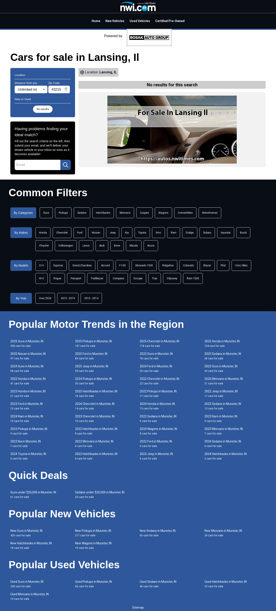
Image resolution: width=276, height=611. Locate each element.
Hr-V (41, 278)
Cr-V (41, 265)
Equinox (58, 265)
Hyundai (226, 232)
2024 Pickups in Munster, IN (93, 381)
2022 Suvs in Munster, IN (156, 356)
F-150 (122, 265)
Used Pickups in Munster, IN (93, 584)
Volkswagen (65, 245)
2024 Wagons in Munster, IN (158, 431)
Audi (102, 245)
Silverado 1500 (144, 265)
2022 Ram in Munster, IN (220, 419)
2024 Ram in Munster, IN (26, 419)
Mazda (134, 245)
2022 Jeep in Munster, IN (221, 394)
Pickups (63, 212)
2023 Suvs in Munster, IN (220, 369)
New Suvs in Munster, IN (26, 533)
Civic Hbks (241, 265)
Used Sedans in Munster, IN (158, 584)
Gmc (158, 232)
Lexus (86, 245)
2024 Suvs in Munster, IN (26, 369)
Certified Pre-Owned (170, 21)
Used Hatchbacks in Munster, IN (225, 584)
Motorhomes (210, 212)
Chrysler (44, 245)
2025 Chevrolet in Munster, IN (159, 343)
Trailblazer (97, 278)
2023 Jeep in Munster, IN (156, 456)
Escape (138, 278)
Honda (43, 232)
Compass (118, 278)
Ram (173, 232)
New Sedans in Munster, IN (158, 533)
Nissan (96, 232)
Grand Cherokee (82, 265)
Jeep (113, 232)
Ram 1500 (193, 278)
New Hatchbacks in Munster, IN (31, 545)
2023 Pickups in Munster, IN (28, 431)
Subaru (207, 232)
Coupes (144, 212)
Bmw (117, 245)
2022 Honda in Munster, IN (27, 381)
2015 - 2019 (68, 298)
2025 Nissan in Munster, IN (28, 356)
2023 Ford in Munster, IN (26, 406)
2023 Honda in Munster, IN (27, 394)
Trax (154, 278)
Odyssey (172, 278)
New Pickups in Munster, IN (93, 533)
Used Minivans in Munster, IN (29, 596)
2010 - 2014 (91, 298)
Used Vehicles (140, 21)
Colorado (188, 265)
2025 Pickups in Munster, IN (93, 343)
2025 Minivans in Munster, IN (223, 381)
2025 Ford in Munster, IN (91, 356)
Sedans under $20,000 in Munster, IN (99, 495)
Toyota (142, 232)
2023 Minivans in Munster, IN (223, 431)
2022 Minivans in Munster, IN (94, 444)
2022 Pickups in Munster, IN (158, 394)
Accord (105, 265)
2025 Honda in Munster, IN (222, 343)
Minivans (125, 212)
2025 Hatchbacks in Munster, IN (96, 394)
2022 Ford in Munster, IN (156, 444)
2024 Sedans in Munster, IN (222, 444)
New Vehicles (114, 21)
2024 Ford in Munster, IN (156, 369)
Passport (76, 278)
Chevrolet (62, 232)
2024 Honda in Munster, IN (157, 406)
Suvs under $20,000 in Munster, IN (33, 495)
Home (96, 21)
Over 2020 (45, 298)
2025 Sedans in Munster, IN (222, 356)
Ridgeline (168, 265)
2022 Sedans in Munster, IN (158, 419)
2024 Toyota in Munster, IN (28, 456)
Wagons (163, 212)
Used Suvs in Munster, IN (26, 584)
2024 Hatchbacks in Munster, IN (225, 456)
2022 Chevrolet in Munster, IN (159, 381)
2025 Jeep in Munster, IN (91, 369)
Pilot (223, 265)
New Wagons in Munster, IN (93, 545)
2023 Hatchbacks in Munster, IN (96, 456)
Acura (150, 245)
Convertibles (185, 212)
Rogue (57, 278)
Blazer (207, 265)
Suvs (46, 212)
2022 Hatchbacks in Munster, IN (96, 431)
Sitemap (138, 607)
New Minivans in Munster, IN (223, 533)
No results (43, 109)
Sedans (81, 212)
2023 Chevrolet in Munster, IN (94, 419)
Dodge (190, 232)
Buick (243, 232)
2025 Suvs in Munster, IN (26, 343)
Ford (79, 232)
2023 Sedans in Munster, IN (222, 406)
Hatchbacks (103, 212)
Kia (127, 232)
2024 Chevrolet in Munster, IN (94, 406)
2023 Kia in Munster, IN (25, 444)
